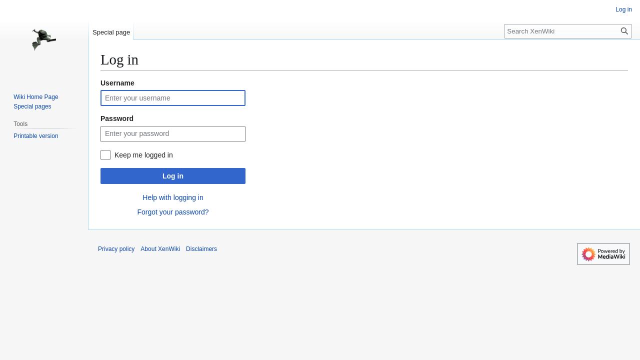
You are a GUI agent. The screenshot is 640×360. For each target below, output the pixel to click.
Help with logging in (172, 198)
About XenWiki (160, 249)
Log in (173, 176)
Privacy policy (116, 249)
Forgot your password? (172, 212)
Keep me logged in (143, 155)
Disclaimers (201, 249)
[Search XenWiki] (568, 31)
